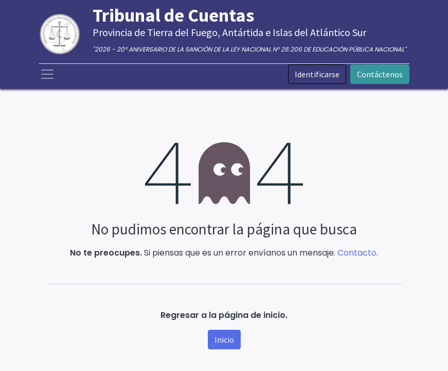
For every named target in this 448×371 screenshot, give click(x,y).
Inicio (224, 339)
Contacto (357, 253)
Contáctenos (380, 74)
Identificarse (317, 74)
